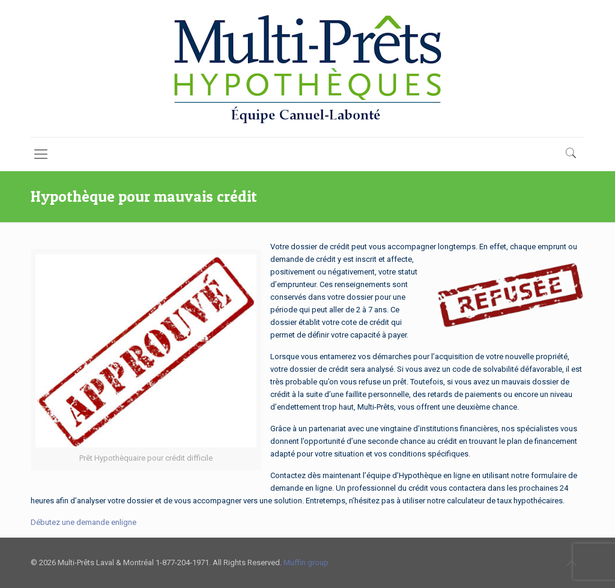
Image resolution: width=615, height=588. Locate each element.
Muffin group (306, 562)
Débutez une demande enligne (83, 522)
